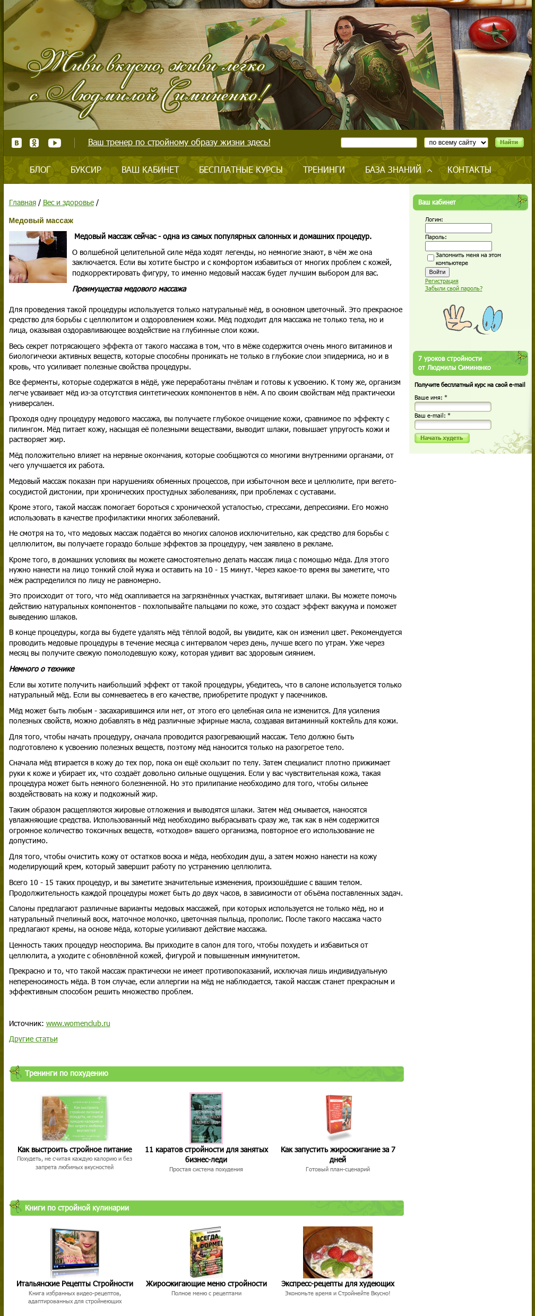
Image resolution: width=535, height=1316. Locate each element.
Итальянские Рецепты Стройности (74, 1283)
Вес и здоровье (68, 202)
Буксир (86, 169)
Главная (22, 202)
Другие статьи (33, 1039)
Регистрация (442, 280)
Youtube (54, 143)
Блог (40, 169)
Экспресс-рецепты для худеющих (337, 1283)
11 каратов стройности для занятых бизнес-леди (206, 1154)
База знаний (393, 169)
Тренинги (324, 169)
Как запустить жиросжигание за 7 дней (338, 1154)
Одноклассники (35, 143)
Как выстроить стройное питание (75, 1149)
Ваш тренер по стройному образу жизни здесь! (179, 141)
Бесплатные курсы (241, 169)
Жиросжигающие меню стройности (206, 1283)
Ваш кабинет (150, 169)
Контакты (469, 169)
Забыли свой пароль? (453, 288)
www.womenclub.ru (78, 1023)
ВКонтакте (17, 143)
